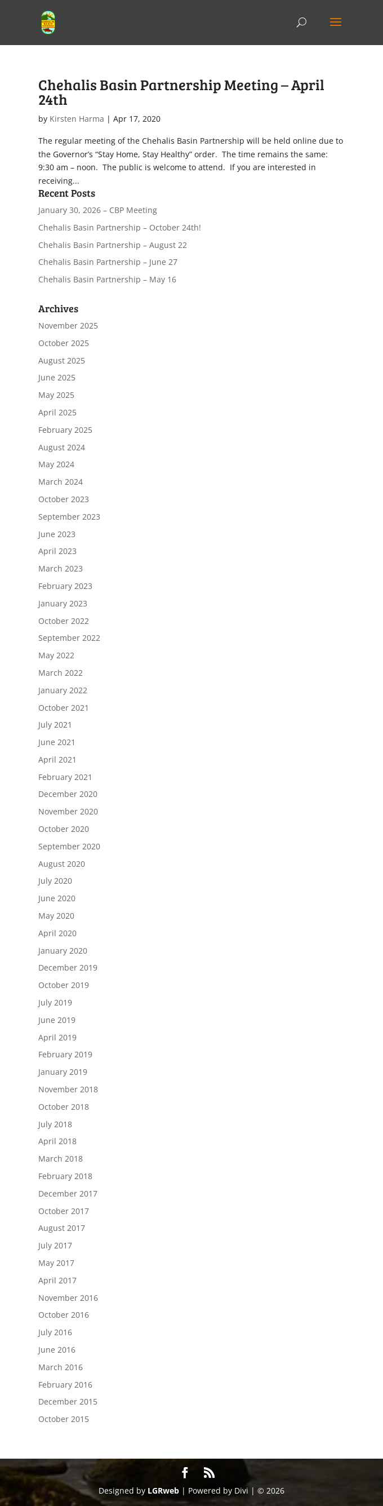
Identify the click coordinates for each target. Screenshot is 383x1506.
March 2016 (60, 1367)
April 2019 (57, 1037)
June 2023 (56, 534)
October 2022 (63, 620)
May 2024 (56, 464)
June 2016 (56, 1349)
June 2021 (56, 742)
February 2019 (65, 1054)
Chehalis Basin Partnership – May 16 (107, 279)
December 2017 (67, 1193)
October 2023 (63, 499)
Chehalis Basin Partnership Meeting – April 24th (181, 91)
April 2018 (57, 1141)
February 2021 (65, 777)
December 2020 (67, 794)
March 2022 (60, 672)
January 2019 (62, 1071)
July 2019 (55, 1002)
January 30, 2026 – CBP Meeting (97, 210)
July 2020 (55, 880)
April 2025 (57, 412)
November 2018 (68, 1089)
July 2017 (55, 1245)
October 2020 (63, 828)
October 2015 (63, 1419)
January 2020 (62, 950)
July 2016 (55, 1332)
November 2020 (68, 811)
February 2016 (65, 1384)
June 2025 (56, 377)
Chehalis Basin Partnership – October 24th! (119, 227)
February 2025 (65, 429)
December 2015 (67, 1401)
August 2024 (61, 447)
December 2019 (67, 967)
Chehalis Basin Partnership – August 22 (112, 245)
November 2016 (68, 1297)
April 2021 (57, 759)
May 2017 (56, 1262)
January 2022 (62, 690)
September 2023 (69, 516)
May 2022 (56, 655)
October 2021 (63, 707)
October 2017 (63, 1211)
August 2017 (61, 1227)
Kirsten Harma (77, 118)
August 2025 (61, 360)
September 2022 (69, 637)
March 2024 (60, 481)
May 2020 (56, 915)
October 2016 (63, 1314)
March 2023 (60, 568)
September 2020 (69, 846)
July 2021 (55, 724)
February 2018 (65, 1176)
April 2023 (57, 551)
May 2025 (56, 394)
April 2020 (57, 933)
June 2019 (56, 1020)
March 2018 (60, 1158)
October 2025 (63, 343)
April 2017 (57, 1280)
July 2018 (55, 1124)
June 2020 (56, 898)
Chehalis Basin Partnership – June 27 (107, 261)
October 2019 (63, 985)
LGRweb (163, 1490)
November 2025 (68, 325)
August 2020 (61, 863)
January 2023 (62, 603)
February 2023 (65, 586)
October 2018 (63, 1106)
